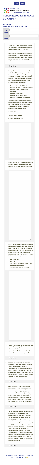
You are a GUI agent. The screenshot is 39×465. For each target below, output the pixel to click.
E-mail (6, 455)
